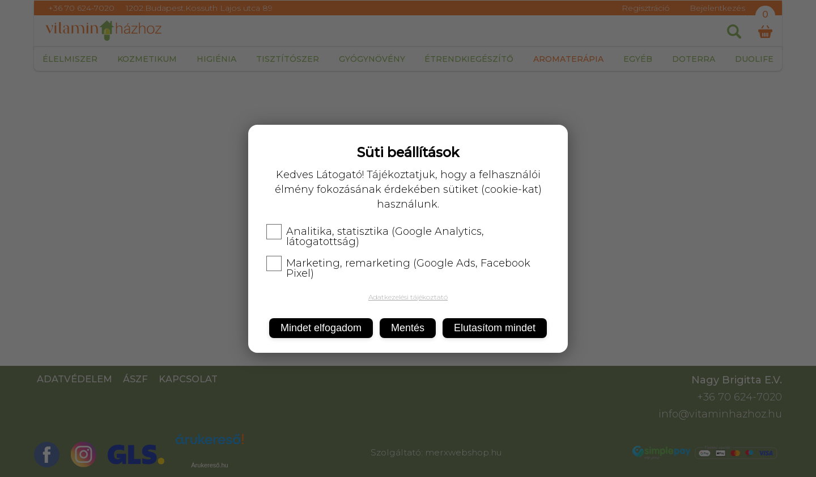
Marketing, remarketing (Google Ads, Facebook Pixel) (398, 268)
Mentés (407, 328)
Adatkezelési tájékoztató (408, 297)
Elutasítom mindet (495, 328)
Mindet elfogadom (321, 328)
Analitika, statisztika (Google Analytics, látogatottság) (375, 236)
